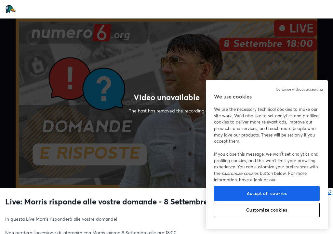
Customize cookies (266, 210)
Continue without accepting (299, 89)
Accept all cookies (267, 193)
